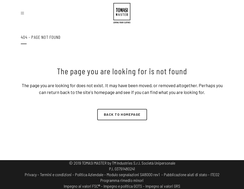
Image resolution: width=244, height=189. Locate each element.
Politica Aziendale (89, 174)
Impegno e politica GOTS (123, 185)
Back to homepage (122, 114)
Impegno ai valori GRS (162, 185)
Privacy (31, 174)
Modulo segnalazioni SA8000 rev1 (133, 174)
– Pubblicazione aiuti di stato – (185, 174)
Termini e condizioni (56, 174)
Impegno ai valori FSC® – (84, 185)
